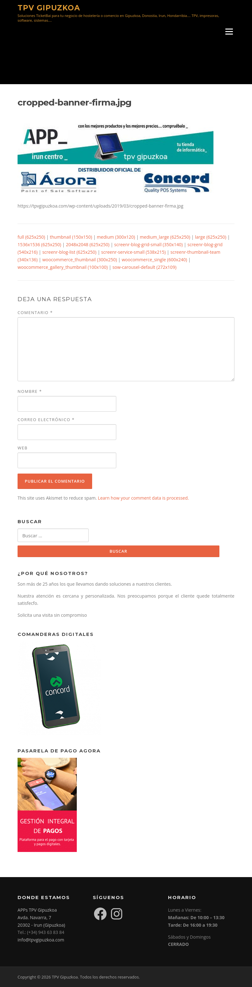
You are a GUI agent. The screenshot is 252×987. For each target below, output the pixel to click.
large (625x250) (210, 237)
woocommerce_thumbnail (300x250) (79, 260)
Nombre (30, 391)
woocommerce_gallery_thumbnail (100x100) (63, 267)
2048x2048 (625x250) (87, 244)
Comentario (35, 312)
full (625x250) (31, 237)
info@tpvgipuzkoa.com (41, 940)
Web (23, 448)
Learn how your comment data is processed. (143, 498)
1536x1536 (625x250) (39, 244)
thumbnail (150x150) (71, 237)
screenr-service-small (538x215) (133, 252)
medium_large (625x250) (165, 237)
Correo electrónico (46, 419)
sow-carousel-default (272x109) (144, 267)
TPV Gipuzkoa (49, 7)
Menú (228, 32)
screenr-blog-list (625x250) (69, 252)
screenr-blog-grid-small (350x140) (148, 244)
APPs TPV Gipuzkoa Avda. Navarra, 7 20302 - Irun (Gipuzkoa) (41, 917)
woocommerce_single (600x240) (154, 260)
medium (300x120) (116, 237)
